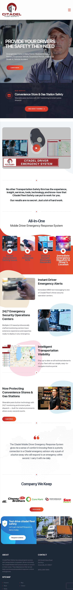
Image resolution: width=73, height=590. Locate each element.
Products (6, 581)
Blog (22, 581)
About (5, 584)
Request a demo (17, 536)
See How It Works (36, 109)
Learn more (15, 68)
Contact (23, 584)
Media (5, 587)
